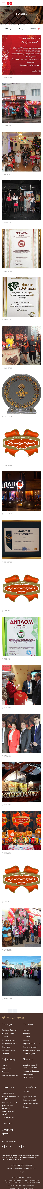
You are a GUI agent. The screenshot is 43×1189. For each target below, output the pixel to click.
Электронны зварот (9, 1102)
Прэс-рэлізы (6, 1069)
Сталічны (5, 1037)
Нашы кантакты (8, 1093)
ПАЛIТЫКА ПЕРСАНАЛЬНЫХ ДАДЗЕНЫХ (21, 1186)
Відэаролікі (6, 1072)
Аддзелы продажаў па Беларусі (10, 1098)
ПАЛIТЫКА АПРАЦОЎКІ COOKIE (21, 1177)
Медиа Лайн (31, 1169)
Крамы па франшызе (30, 1103)
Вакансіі (7, 1123)
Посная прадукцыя (30, 1047)
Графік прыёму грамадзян (7, 1107)
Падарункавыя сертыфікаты (28, 1076)
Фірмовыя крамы (29, 1097)
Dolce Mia (5, 1054)
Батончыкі (26, 1037)
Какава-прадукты (29, 1054)
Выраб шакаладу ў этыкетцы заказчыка (30, 1066)
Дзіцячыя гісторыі (8, 1050)
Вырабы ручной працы (31, 1050)
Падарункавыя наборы (31, 1044)
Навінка (26, 1030)
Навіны (4, 1065)
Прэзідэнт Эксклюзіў (9, 1030)
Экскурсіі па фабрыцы (31, 1071)
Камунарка (6, 1047)
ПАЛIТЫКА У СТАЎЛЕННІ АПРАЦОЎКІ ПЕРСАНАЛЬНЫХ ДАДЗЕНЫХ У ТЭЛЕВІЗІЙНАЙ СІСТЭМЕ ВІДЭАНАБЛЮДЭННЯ (22, 1181)
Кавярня (26, 1107)
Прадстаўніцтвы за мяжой (9, 1113)
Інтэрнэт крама (7, 1131)
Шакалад (26, 1033)
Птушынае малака (8, 1040)
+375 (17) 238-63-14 (9, 1141)
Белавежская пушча (9, 1044)
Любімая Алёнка (8, 1033)
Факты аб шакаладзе (10, 1075)
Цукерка (26, 1040)
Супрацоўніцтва (8, 1117)
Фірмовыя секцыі (29, 1100)
